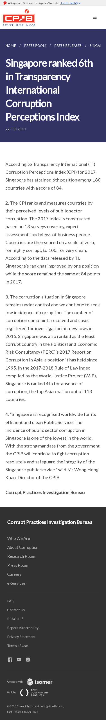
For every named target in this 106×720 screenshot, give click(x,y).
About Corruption (22, 547)
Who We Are (18, 538)
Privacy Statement (21, 636)
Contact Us (16, 610)
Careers (14, 574)
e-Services (16, 583)
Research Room (21, 556)
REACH (13, 618)
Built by (31, 692)
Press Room (17, 565)
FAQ (10, 601)
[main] (53, 268)
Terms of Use (17, 645)
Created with (33, 681)
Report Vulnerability (22, 627)
